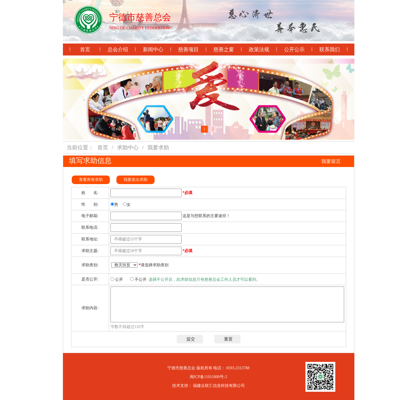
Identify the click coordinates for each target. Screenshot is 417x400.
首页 (85, 49)
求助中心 (128, 147)
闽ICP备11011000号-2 (208, 377)
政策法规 (259, 49)
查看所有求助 (91, 180)
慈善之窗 (223, 49)
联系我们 (329, 49)
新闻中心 (153, 49)
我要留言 (331, 161)
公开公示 (294, 49)
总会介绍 (118, 49)
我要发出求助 (135, 180)
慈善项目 (188, 49)
